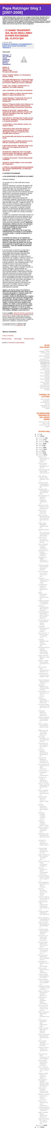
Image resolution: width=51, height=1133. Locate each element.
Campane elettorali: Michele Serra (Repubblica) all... (43, 753)
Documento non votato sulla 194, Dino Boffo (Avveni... (43, 957)
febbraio (41, 455)
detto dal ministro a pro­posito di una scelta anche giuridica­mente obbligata (18, 313)
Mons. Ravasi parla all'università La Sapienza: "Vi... (43, 669)
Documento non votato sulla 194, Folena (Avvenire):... (43, 938)
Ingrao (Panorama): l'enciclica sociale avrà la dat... (43, 596)
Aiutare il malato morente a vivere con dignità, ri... (43, 1076)
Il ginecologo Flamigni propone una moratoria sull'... (43, 1090)
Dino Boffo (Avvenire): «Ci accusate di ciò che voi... (43, 739)
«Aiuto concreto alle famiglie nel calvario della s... (43, 925)
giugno (41, 447)
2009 (38, 434)
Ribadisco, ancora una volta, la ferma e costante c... (43, 1097)
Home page (17, 339)
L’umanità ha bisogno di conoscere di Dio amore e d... (44, 760)
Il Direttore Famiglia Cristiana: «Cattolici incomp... (41, 816)
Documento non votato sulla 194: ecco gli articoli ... (43, 944)
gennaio (41, 1125)
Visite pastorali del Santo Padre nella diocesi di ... (43, 472)
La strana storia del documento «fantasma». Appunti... (43, 931)
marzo (41, 453)
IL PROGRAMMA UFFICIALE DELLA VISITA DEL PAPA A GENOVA (43, 615)
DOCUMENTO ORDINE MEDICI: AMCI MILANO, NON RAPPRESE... (43, 1083)
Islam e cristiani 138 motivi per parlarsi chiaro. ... (43, 726)
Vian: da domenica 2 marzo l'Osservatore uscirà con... (43, 871)
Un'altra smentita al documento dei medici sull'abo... (43, 567)
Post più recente (6, 339)
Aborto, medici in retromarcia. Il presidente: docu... (43, 829)
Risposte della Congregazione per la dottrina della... (43, 491)
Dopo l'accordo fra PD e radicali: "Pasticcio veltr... (43, 857)
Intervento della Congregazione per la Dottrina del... (43, 485)
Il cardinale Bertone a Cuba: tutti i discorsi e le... (43, 713)
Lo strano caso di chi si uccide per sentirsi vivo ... (44, 898)
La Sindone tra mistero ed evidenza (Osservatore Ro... (43, 588)
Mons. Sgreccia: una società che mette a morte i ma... (43, 1069)
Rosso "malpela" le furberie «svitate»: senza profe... (43, 546)
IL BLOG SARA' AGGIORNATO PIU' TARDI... (43, 976)
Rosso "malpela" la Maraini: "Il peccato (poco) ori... (43, 793)
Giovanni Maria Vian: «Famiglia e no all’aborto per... (43, 982)
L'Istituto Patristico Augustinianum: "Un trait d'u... (43, 1109)
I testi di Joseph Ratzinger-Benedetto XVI (45, 383)
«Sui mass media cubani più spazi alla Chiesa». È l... (44, 707)
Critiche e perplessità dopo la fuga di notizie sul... (43, 700)
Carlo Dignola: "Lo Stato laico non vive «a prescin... (43, 694)
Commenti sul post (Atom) (16, 342)
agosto (41, 443)
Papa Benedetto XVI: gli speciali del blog (45, 388)
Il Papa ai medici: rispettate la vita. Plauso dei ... (43, 913)
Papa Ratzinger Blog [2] (45, 379)
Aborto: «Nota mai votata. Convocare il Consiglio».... (43, 863)
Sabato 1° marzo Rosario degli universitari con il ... (43, 663)
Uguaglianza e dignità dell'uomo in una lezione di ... (43, 560)
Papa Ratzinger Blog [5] (45, 370)
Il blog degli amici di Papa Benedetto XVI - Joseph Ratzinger (44, 358)
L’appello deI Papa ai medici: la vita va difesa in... (44, 987)
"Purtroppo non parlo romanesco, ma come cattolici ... (44, 1056)
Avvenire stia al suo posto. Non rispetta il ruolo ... (43, 676)
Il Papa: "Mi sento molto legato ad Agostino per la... (43, 786)
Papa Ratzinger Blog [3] (45, 376)
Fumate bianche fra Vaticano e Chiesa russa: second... (43, 1008)
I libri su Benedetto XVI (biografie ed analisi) (45, 406)
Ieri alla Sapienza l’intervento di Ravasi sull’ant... (43, 622)
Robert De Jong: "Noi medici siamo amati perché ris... (43, 733)
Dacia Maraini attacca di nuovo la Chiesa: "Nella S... (43, 800)
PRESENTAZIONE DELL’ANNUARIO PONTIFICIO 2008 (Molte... (44, 533)
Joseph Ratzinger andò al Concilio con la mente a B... (44, 878)
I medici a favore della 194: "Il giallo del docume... (43, 1030)
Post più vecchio (29, 339)
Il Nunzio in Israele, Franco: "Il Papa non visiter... (43, 580)
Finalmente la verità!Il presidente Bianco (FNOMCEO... (43, 1000)
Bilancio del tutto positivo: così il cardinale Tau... (43, 506)
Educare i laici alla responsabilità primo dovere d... (43, 720)
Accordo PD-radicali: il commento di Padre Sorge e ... (43, 843)
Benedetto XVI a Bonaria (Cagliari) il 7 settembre (43, 553)
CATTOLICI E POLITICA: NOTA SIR (42, 511)
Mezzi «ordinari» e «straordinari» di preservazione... (44, 919)
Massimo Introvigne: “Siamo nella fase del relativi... (42, 892)
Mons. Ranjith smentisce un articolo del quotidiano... (43, 1063)
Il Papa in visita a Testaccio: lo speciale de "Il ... (43, 1050)
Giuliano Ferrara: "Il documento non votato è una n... (43, 951)
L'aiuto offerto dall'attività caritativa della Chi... (43, 525)
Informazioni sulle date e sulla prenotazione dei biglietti (44, 424)
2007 (38, 1127)
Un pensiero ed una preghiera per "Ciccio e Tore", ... (43, 746)
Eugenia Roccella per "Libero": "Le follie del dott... (43, 1121)
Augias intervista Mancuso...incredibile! (43, 657)
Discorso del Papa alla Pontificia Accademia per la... (43, 1037)
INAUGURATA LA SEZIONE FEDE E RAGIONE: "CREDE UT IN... (43, 499)
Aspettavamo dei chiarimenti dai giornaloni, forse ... (44, 836)
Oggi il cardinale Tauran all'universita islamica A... (43, 1115)
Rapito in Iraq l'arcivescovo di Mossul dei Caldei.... (43, 459)
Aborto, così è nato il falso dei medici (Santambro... (43, 970)
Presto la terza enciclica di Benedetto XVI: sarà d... (43, 465)
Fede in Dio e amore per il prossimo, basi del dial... (43, 540)
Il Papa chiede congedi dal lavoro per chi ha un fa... (43, 851)
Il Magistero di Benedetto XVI (45, 362)
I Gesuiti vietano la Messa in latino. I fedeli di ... (44, 681)
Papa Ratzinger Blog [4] (45, 373)
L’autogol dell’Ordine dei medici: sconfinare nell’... (43, 643)
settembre (42, 442)
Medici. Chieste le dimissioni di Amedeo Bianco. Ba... (43, 993)
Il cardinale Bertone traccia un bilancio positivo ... (43, 629)
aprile (40, 451)
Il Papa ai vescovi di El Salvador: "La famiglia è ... (44, 602)
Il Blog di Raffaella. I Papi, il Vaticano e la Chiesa (44, 352)
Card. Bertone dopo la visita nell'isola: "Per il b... (43, 478)
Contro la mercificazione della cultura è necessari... (43, 608)
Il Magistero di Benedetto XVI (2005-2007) (45, 366)
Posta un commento (8, 335)
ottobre (41, 440)
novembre (42, 438)
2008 (38, 436)
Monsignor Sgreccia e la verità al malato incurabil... (43, 687)
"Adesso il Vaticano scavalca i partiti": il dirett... (44, 823)
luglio (40, 445)
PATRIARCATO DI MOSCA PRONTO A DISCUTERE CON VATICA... (43, 650)
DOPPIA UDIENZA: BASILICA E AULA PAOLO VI (43, 808)
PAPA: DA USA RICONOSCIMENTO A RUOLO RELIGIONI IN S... (44, 518)
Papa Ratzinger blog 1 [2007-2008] (22, 10)
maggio (41, 449)
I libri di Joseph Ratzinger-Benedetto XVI (45, 400)
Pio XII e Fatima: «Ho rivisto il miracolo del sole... (43, 574)
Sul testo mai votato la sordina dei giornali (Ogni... (43, 780)
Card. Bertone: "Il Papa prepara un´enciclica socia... (43, 635)
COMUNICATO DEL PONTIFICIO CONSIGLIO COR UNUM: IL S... (43, 905)
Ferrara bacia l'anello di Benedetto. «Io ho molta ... (43, 1043)
